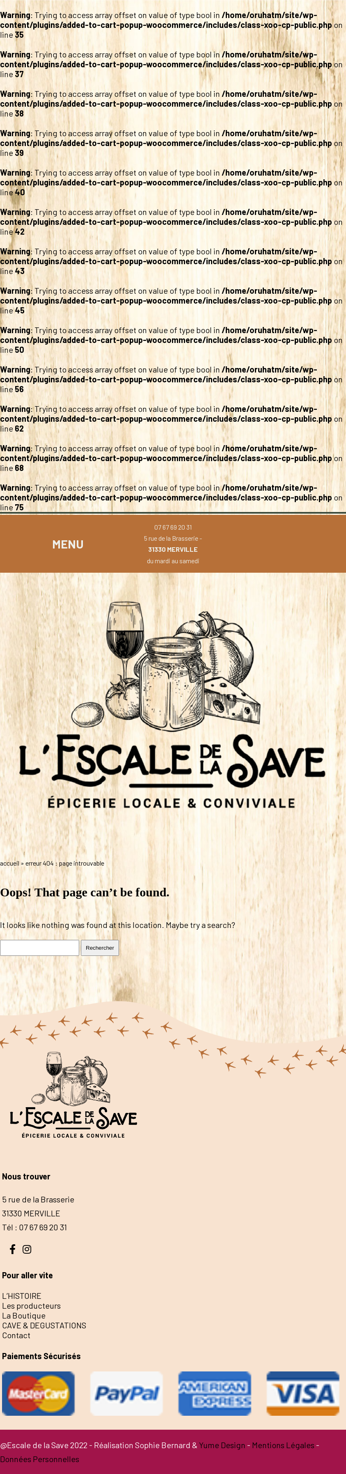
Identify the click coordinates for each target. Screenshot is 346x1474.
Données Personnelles (39, 1459)
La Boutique (24, 1315)
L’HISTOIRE (21, 1295)
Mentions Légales (283, 1445)
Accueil (9, 863)
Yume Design (222, 1445)
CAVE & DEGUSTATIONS (44, 1325)
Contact (16, 1335)
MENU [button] (68, 544)
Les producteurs (31, 1305)
